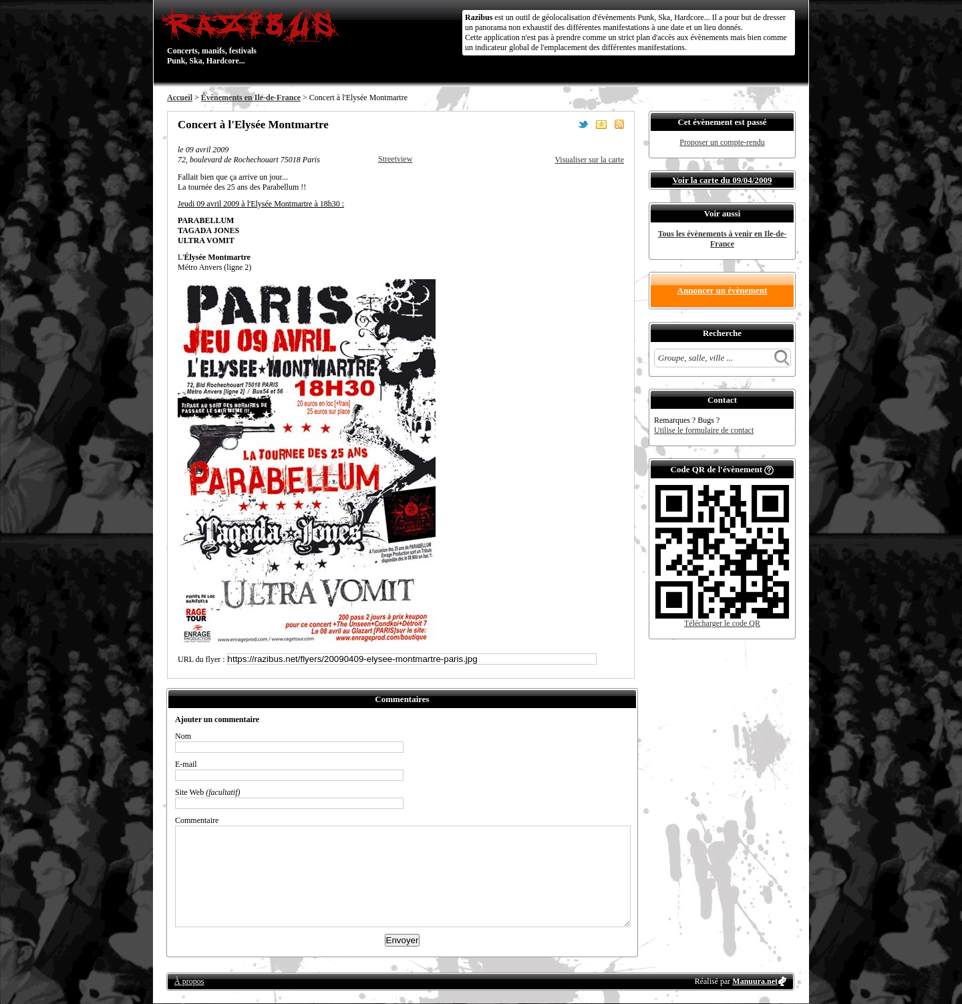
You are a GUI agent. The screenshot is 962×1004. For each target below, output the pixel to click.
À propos (189, 981)
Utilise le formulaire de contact (704, 430)
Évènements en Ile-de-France (251, 97)
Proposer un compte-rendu (721, 142)
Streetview (395, 159)
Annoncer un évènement (722, 290)
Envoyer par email (601, 124)
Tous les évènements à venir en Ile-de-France (722, 238)
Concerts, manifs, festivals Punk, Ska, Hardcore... (253, 36)
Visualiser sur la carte (589, 159)
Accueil (179, 97)
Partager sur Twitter (583, 124)
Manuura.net (755, 981)
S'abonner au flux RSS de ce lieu (619, 124)
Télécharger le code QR (722, 623)
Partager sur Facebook (565, 124)
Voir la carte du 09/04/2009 (722, 180)
